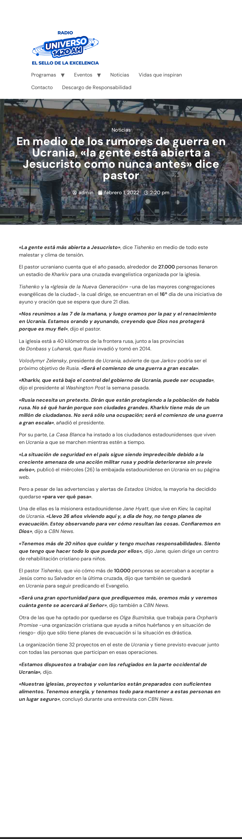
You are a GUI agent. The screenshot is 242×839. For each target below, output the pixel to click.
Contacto (42, 87)
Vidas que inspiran (160, 74)
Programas (43, 74)
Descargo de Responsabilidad (96, 87)
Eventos (83, 74)
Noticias (119, 74)
